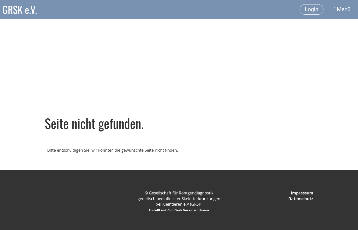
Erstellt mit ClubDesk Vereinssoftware (179, 210)
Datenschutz (300, 198)
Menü (342, 9)
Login (311, 9)
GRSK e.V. (19, 9)
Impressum (302, 193)
